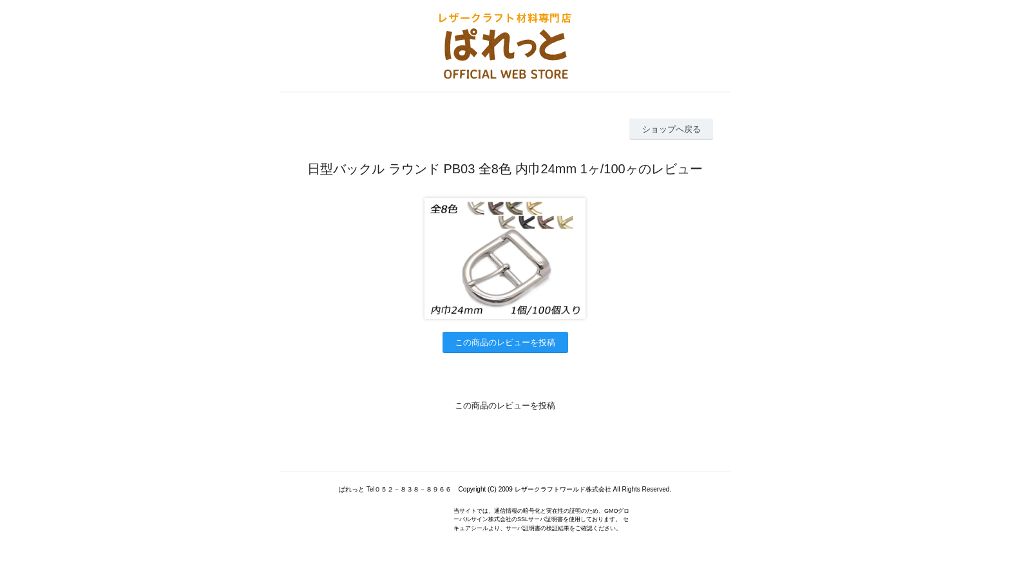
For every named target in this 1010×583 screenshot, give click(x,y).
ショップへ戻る (671, 129)
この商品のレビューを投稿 (505, 342)
